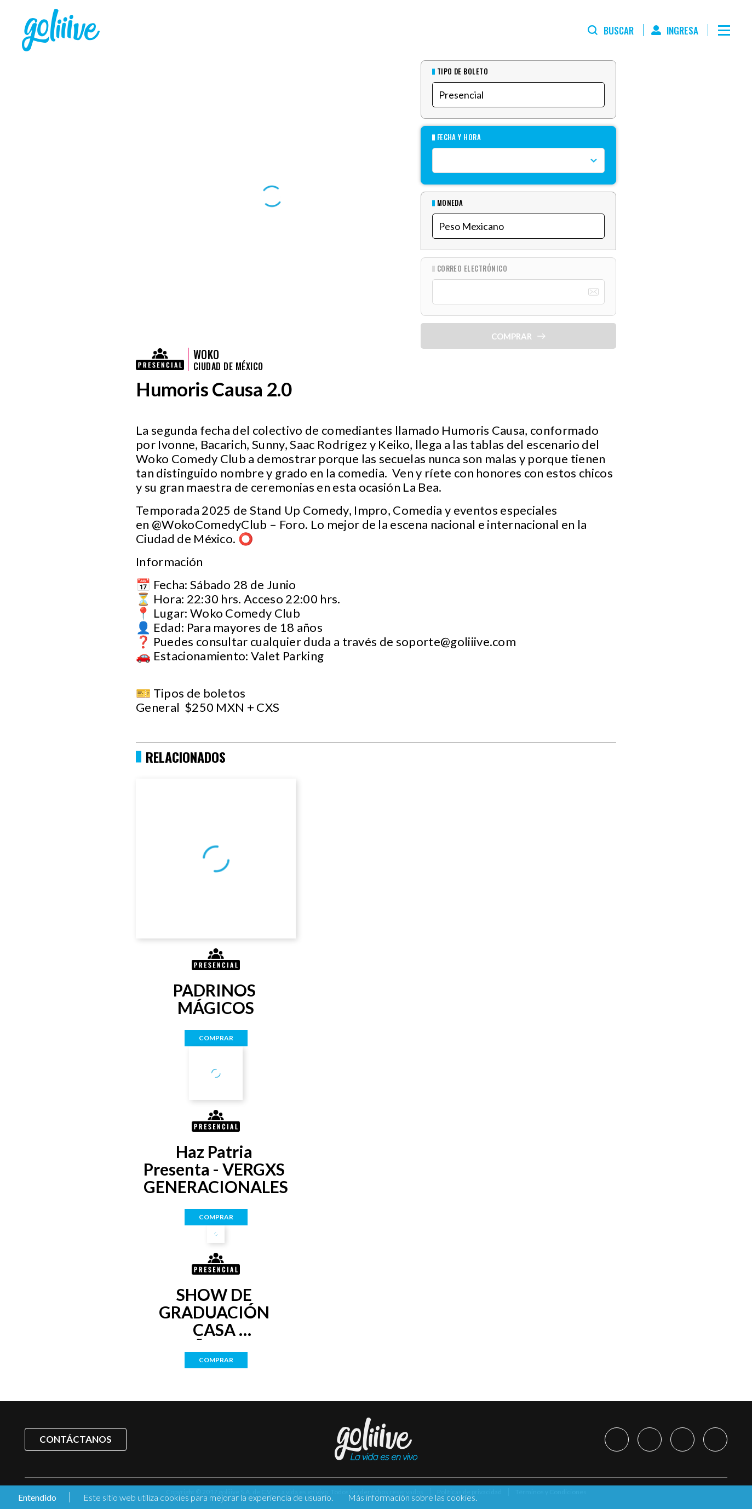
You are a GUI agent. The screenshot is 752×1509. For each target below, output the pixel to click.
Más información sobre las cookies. (412, 1497)
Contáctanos (75, 1439)
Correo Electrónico (472, 268)
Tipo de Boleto (463, 71)
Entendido (36, 1497)
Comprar (216, 1038)
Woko (206, 354)
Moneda (450, 203)
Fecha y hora (459, 137)
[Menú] (724, 30)
